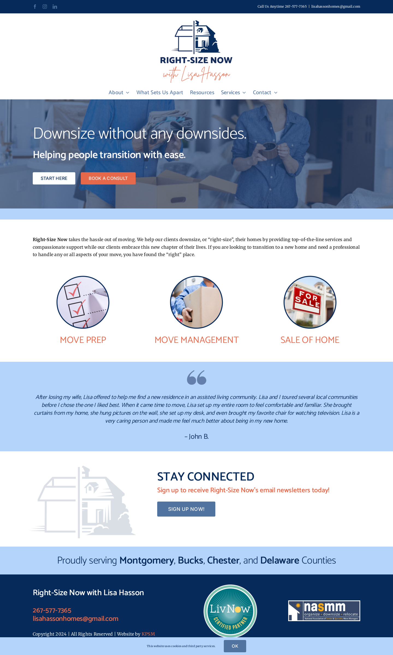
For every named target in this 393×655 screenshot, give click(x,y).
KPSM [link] (148, 634)
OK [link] (235, 646)
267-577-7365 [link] (296, 6)
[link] (35, 6)
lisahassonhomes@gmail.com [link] (335, 6)
